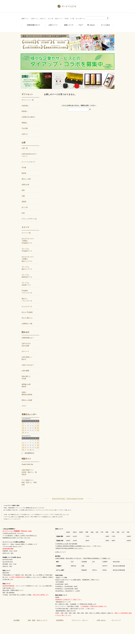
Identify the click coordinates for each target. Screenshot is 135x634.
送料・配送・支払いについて (37, 617)
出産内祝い (25, 102)
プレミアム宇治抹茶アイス (27, 247)
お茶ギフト (43, 18)
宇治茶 (66, 18)
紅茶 (23, 210)
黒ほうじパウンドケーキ (27, 297)
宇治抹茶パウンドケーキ (27, 289)
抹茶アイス (34, 18)
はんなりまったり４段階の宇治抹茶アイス (28, 238)
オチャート (25, 348)
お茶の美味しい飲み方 (27, 355)
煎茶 (23, 187)
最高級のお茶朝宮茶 (26, 382)
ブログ (79, 24)
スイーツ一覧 (26, 230)
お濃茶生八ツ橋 (27, 320)
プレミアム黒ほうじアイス (27, 265)
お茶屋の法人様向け (28, 114)
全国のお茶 (25, 181)
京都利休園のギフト (31, 24)
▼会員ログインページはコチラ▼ (12, 516)
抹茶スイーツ (59, 18)
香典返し (25, 119)
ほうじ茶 (50, 18)
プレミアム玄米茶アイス (26, 281)
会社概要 (17, 617)
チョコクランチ (27, 303)
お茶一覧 (25, 145)
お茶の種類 (25, 367)
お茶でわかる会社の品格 (26, 341)
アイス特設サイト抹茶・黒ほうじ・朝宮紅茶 (29, 479)
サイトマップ (116, 617)
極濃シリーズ (65, 24)
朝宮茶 (24, 170)
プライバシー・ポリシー (80, 617)
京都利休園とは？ (28, 334)
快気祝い (25, 108)
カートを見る (106, 24)
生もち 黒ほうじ (27, 315)
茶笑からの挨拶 (27, 397)
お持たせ (25, 131)
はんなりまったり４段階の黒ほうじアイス (28, 256)
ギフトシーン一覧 (28, 97)
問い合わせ (91, 24)
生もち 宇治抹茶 (27, 309)
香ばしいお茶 (26, 176)
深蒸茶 (24, 198)
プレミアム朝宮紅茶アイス (27, 273)
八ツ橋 (72, 18)
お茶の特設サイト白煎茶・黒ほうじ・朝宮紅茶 (29, 469)
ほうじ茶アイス (80, 18)
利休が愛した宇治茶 (26, 374)
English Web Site (27, 461)
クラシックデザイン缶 (29, 215)
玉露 (23, 193)
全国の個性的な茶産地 (27, 390)
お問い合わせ (101, 617)
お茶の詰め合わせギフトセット (29, 152)
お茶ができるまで (28, 362)
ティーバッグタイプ (28, 158)
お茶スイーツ (49, 24)
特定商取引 (60, 617)
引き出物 (25, 125)
